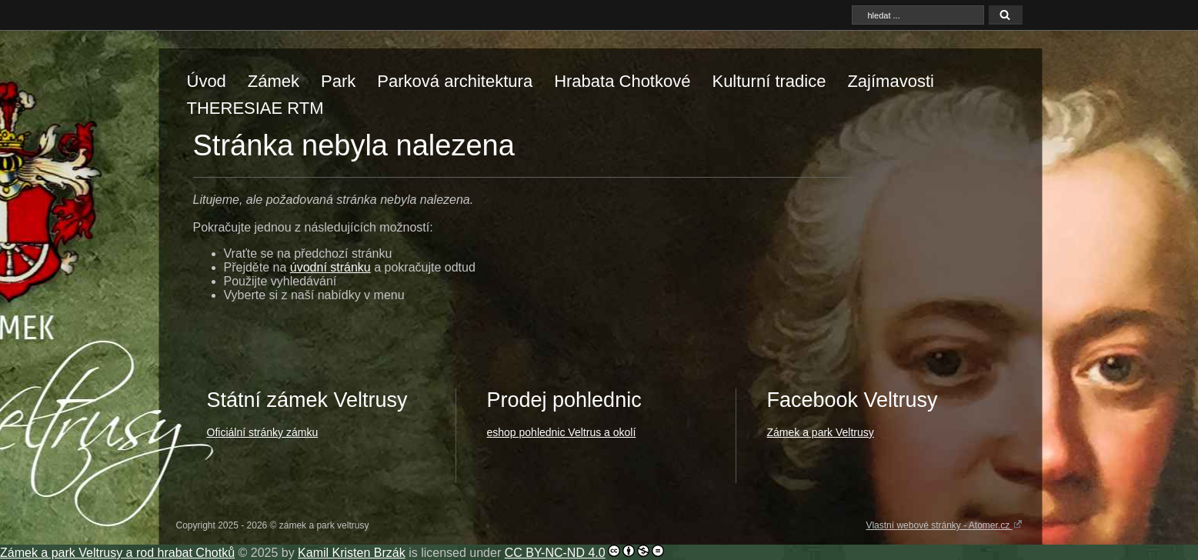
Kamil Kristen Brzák (351, 552)
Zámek (273, 81)
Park (338, 81)
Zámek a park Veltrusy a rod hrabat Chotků (117, 552)
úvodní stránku (330, 267)
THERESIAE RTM (255, 108)
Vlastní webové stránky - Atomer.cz (944, 524)
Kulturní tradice (769, 81)
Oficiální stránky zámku (263, 432)
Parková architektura (454, 81)
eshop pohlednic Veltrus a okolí (561, 432)
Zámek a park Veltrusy (820, 432)
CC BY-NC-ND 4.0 (555, 552)
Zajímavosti (890, 81)
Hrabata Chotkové (622, 81)
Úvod (206, 81)
